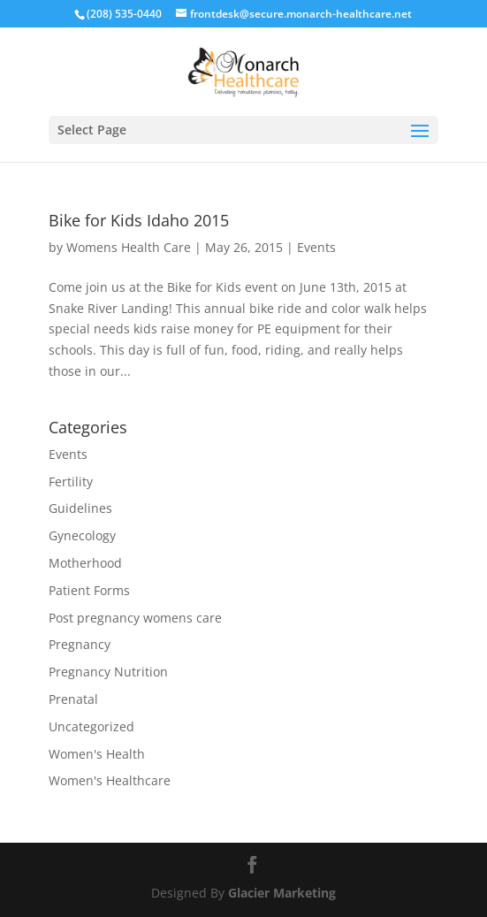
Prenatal (73, 699)
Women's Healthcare (110, 780)
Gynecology (82, 535)
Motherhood (85, 562)
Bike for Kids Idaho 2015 (139, 220)
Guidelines (80, 508)
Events (316, 247)
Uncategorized (91, 726)
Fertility (71, 481)
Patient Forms (89, 590)
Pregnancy (79, 644)
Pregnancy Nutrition (108, 671)
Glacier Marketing (282, 892)
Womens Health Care (128, 247)
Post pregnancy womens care (135, 617)
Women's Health (97, 753)
